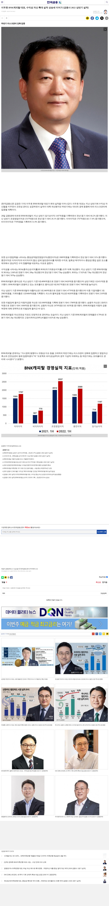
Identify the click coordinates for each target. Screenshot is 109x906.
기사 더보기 (12, 628)
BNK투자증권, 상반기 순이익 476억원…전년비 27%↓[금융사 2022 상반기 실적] (28, 453)
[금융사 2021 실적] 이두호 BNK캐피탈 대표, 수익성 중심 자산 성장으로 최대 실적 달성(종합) (32, 474)
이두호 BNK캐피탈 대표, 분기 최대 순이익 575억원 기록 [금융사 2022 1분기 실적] (29, 462)
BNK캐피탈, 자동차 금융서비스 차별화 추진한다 (19, 459)
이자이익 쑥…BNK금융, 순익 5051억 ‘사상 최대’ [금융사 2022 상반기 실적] (27, 456)
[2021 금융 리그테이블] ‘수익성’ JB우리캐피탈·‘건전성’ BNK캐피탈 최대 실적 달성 (29, 471)
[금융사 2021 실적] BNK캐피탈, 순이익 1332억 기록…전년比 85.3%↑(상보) (26, 477)
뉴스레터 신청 (101, 532)
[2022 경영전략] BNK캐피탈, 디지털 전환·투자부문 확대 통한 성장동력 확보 (27, 465)
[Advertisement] (54, 186)
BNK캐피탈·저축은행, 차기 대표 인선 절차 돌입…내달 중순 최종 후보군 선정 (28, 468)
